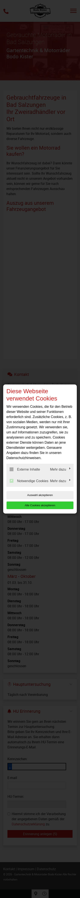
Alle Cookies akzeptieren (40, 505)
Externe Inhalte (25, 469)
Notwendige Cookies (29, 481)
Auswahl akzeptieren (40, 495)
